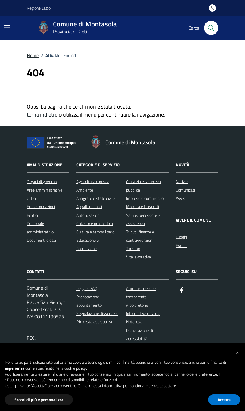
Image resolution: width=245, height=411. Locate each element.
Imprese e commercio (145, 198)
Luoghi (181, 237)
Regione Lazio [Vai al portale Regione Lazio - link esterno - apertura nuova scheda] (39, 8)
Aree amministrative (44, 190)
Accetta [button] (224, 399)
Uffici (31, 198)
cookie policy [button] (75, 368)
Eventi (181, 245)
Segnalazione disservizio (97, 313)
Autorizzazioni (88, 215)
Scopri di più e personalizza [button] (38, 399)
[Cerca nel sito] (211, 28)
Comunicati (185, 190)
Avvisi (181, 198)
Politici (32, 215)
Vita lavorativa (138, 257)
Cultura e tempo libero (95, 232)
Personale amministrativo (40, 227)
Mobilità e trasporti (142, 206)
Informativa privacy (143, 313)
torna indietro (42, 115)
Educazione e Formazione (87, 244)
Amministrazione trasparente (141, 292)
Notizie (182, 181)
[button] (237, 352)
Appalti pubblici (89, 206)
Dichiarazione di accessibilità (139, 334)
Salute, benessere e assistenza (143, 219)
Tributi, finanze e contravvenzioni (140, 236)
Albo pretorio (137, 305)
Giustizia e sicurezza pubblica (143, 185)
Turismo (133, 248)
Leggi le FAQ (86, 288)
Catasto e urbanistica (94, 223)
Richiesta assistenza (94, 322)
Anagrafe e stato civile (95, 198)
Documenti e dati (41, 240)
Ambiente (84, 190)
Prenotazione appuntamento (89, 301)
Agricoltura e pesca (92, 181)
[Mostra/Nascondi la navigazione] (7, 27)
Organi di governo (42, 181)
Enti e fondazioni (41, 206)
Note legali (135, 322)
